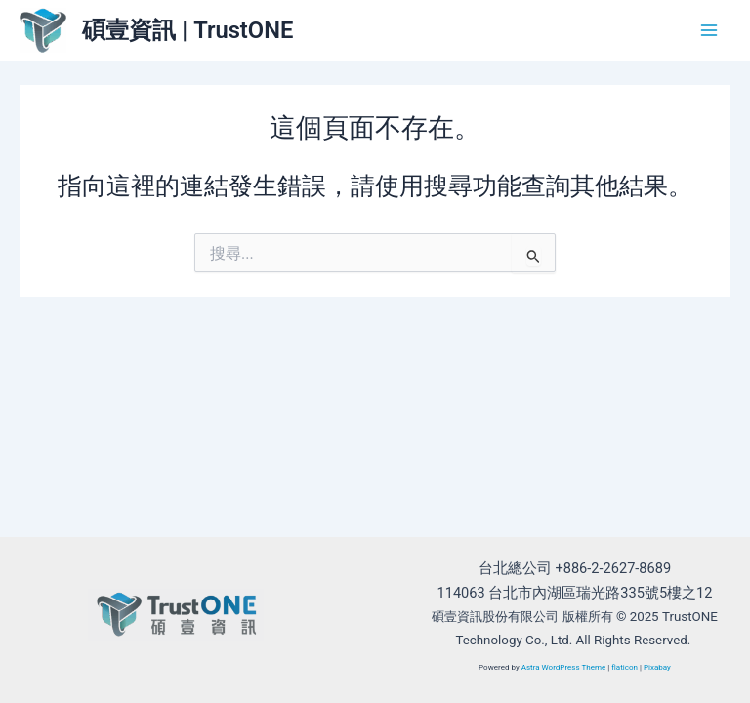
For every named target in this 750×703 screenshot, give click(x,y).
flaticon (624, 667)
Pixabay (657, 667)
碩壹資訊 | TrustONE (187, 30)
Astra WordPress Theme (563, 667)
